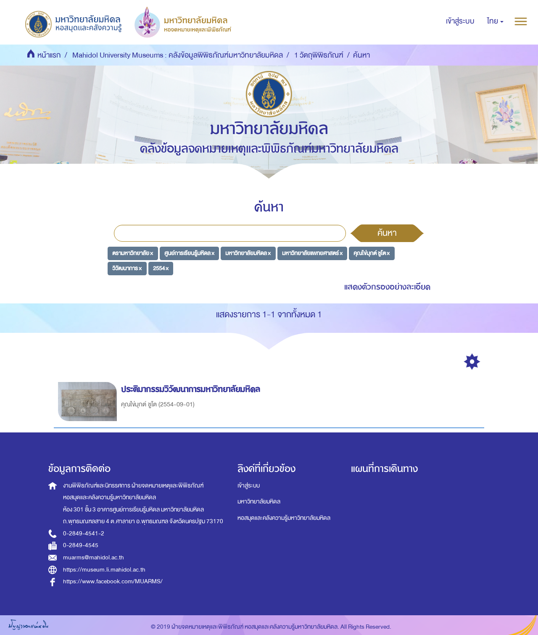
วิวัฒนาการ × (127, 268)
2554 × (161, 268)
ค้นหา (387, 232)
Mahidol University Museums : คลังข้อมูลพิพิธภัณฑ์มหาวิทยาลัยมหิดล (177, 55)
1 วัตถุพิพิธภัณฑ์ (318, 55)
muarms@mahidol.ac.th (93, 557)
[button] (495, 21)
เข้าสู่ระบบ (248, 485)
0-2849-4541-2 (83, 533)
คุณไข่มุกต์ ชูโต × (371, 253)
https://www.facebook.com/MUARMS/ (113, 581)
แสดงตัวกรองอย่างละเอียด (387, 287)
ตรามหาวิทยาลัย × (132, 253)
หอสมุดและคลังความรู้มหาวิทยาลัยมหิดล (283, 518)
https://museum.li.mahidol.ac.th (104, 569)
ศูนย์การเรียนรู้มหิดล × (189, 253)
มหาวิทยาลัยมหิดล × (248, 253)
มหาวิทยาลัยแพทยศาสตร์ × (312, 253)
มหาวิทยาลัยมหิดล (258, 501)
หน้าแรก (49, 55)
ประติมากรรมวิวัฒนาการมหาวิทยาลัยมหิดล (192, 389)
